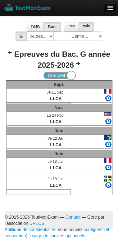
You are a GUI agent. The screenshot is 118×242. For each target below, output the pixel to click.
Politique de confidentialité (30, 229)
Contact (73, 217)
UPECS (37, 223)
